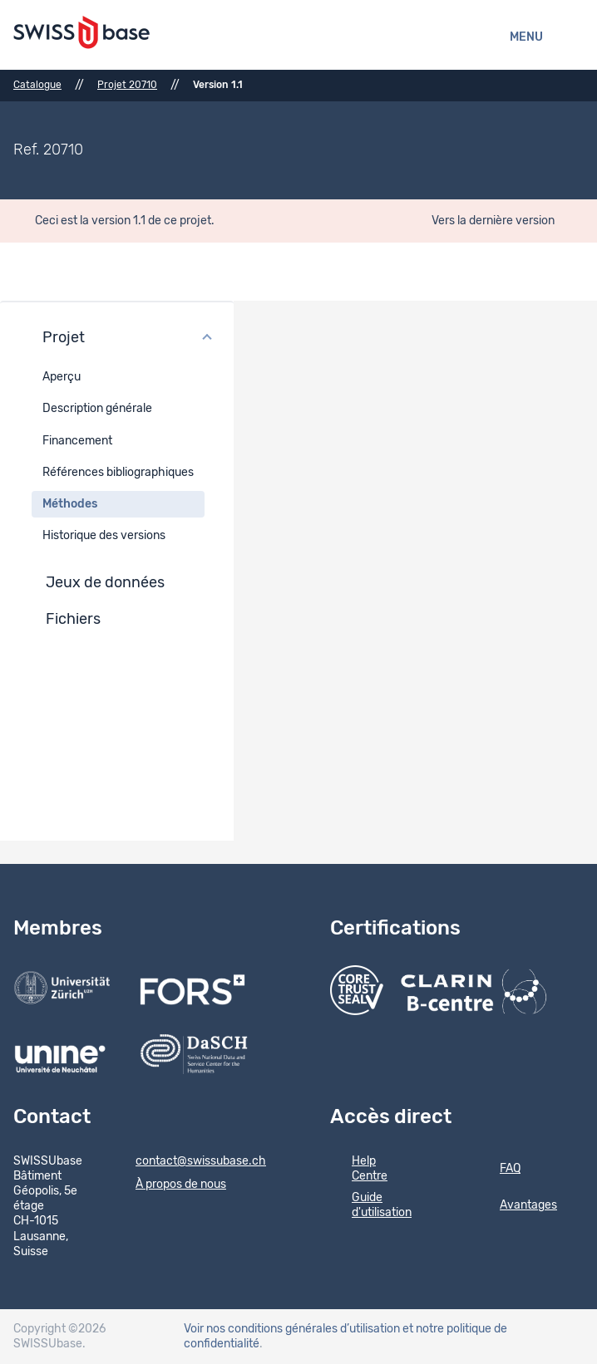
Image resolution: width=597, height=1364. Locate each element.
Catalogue (37, 85)
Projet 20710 (127, 85)
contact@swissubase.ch (190, 1162)
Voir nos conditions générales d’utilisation (292, 1329)
